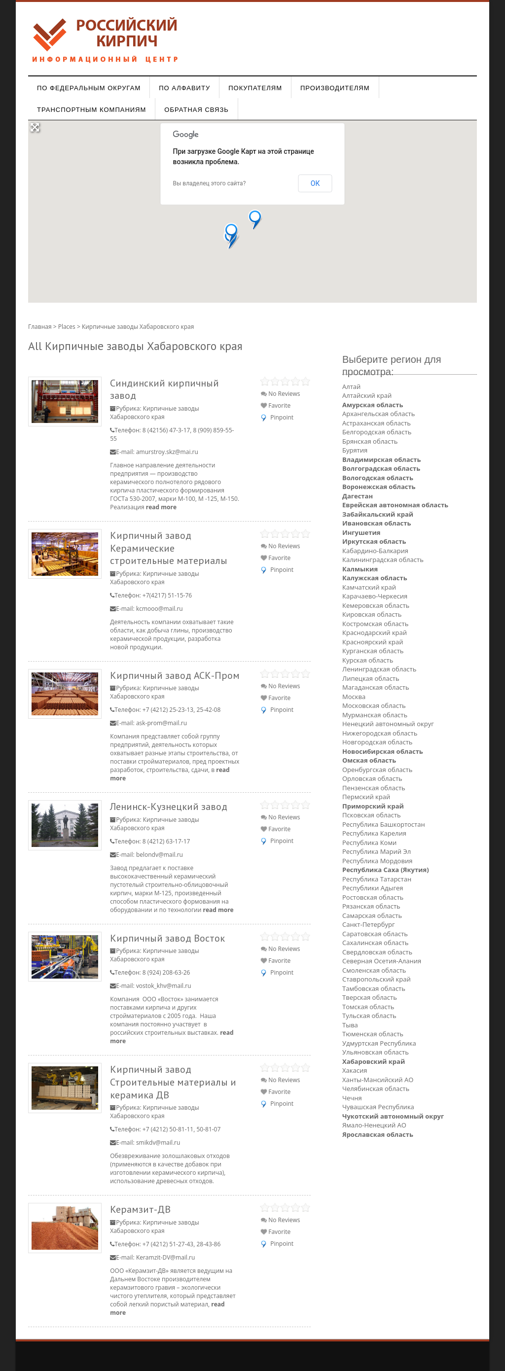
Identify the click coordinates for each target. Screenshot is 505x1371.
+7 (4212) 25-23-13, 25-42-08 (181, 709)
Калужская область (374, 577)
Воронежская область (379, 486)
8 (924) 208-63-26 (166, 972)
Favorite (275, 405)
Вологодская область (377, 477)
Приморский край (373, 806)
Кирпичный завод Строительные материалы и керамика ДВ (173, 1081)
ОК (315, 183)
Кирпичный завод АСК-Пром (175, 675)
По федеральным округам (89, 88)
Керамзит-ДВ (140, 1209)
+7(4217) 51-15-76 (167, 595)
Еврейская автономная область (395, 504)
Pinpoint (281, 417)
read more (161, 507)
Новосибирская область (382, 751)
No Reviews (280, 393)
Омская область (369, 760)
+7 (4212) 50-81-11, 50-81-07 (181, 1129)
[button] (255, 220)
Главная (40, 326)
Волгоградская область (381, 468)
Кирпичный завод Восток (167, 938)
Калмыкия (360, 568)
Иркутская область (374, 541)
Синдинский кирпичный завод (164, 389)
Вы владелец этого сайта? (209, 183)
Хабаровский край (373, 1061)
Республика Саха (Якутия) (385, 869)
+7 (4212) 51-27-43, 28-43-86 (181, 1244)
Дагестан (357, 496)
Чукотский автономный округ (393, 1116)
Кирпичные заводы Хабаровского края (154, 412)
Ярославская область (377, 1134)
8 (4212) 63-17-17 (166, 841)
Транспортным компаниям (91, 109)
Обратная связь (196, 109)
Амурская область (372, 404)
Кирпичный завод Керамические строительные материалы (168, 547)
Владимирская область (381, 459)
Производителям (335, 88)
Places (66, 326)
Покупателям (255, 88)
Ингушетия (361, 532)
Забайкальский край (377, 514)
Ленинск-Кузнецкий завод (168, 806)
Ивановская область (376, 523)
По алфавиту (184, 88)
